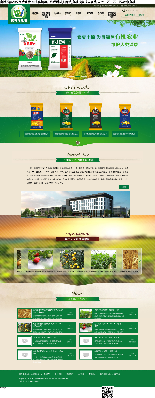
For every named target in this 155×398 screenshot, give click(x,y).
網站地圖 (3, 388)
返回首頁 (96, 6)
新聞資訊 (69, 374)
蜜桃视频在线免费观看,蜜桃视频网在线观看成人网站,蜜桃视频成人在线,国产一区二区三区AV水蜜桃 (67, 2)
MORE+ (124, 187)
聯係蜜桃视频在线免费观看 (129, 6)
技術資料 (58, 374)
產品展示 (47, 374)
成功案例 (81, 374)
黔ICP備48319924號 (32, 381)
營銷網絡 (92, 374)
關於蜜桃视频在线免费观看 (110, 6)
